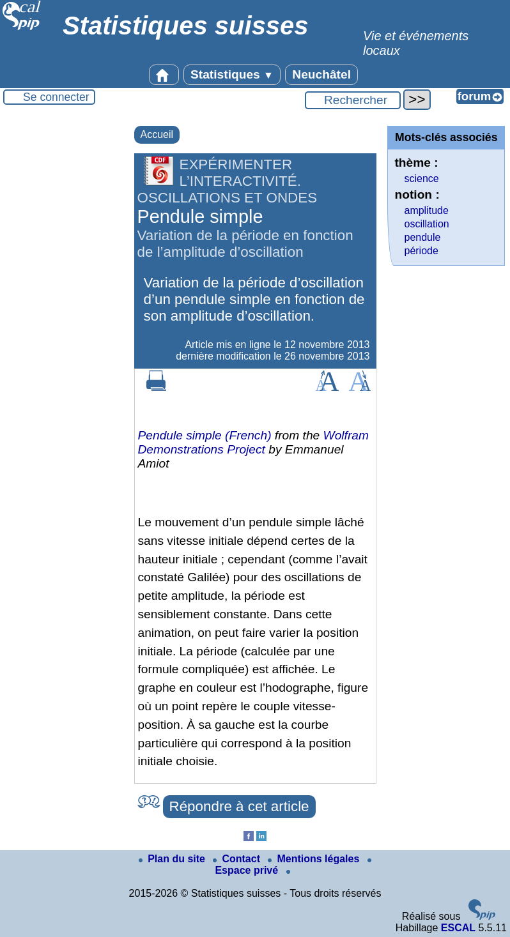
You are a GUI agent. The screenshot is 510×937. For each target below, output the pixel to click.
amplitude (426, 210)
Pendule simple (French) (205, 435)
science (421, 178)
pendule (422, 237)
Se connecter (56, 97)
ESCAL (458, 927)
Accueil (157, 134)
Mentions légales (315, 858)
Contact (238, 858)
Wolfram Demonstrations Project (253, 442)
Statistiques (232, 74)
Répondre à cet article (239, 806)
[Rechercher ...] (353, 100)
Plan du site (173, 858)
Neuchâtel (321, 74)
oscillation (426, 223)
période (421, 250)
